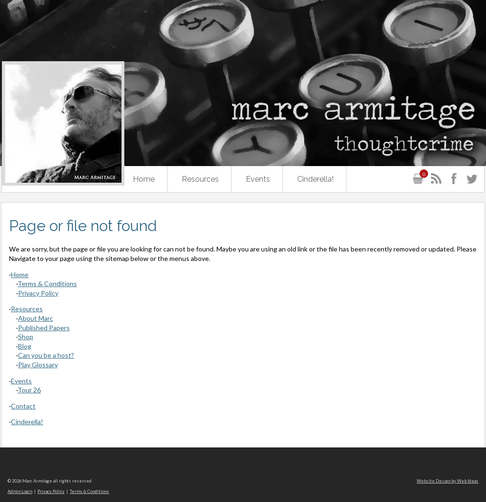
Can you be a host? (46, 355)
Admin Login (20, 491)
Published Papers (44, 328)
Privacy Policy (38, 293)
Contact (23, 406)
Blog (24, 346)
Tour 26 (29, 390)
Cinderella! (315, 179)
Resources (200, 179)
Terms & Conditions (47, 283)
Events (258, 179)
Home (144, 179)
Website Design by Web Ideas (447, 480)
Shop (25, 337)
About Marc (35, 318)
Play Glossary (38, 365)
